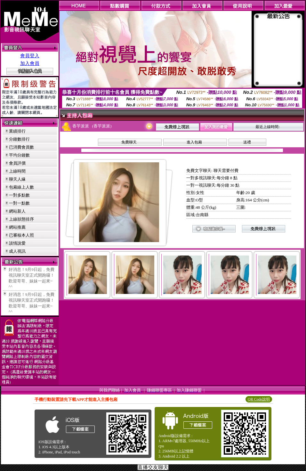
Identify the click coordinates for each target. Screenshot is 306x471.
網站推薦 (17, 227)
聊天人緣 (17, 179)
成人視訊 (17, 251)
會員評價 (17, 163)
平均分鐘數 (19, 155)
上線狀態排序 (21, 219)
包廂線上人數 (21, 187)
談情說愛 (17, 243)
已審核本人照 (21, 235)
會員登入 (29, 55)
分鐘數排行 (19, 139)
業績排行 (17, 131)
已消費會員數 (21, 147)
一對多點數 (19, 195)
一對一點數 (19, 203)
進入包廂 (194, 142)
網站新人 (17, 211)
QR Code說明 (259, 399)
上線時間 (17, 171)
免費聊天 (129, 142)
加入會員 (29, 63)
